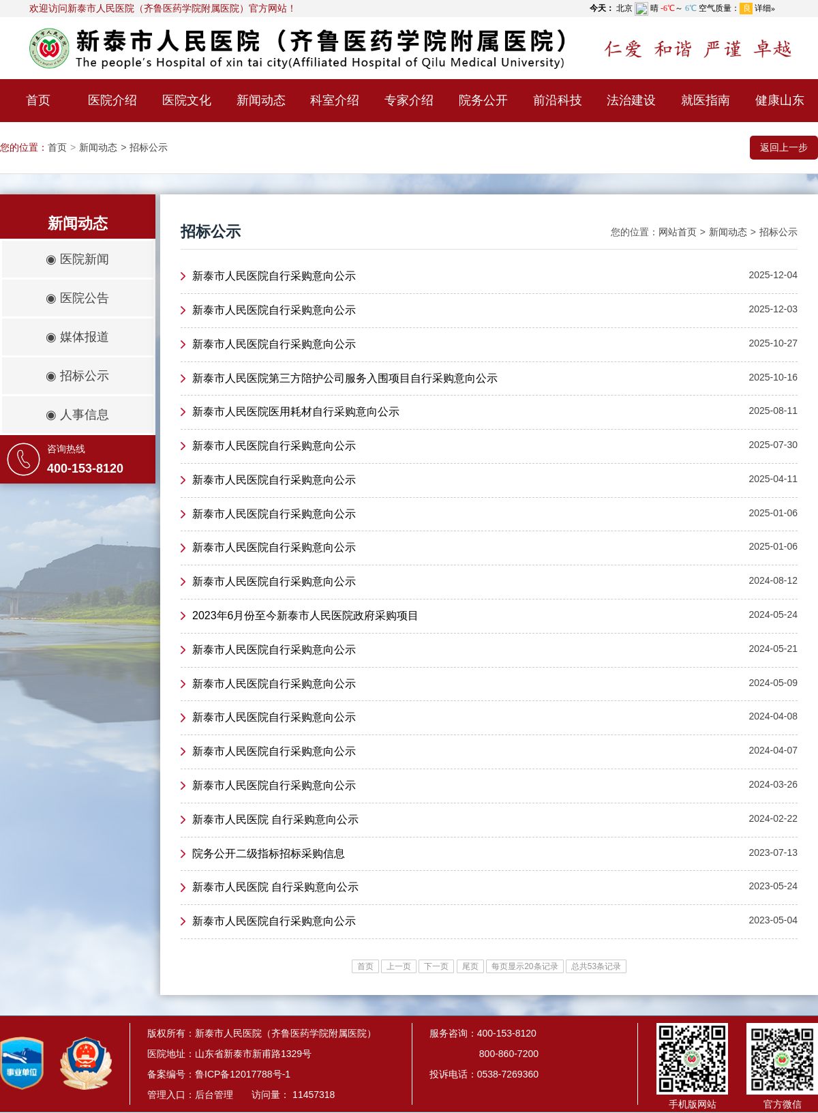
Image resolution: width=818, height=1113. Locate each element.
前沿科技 (557, 100)
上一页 (399, 966)
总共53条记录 (596, 966)
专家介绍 (409, 100)
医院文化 (186, 100)
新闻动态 (261, 100)
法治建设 (631, 100)
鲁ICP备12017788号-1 (242, 1074)
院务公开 (483, 100)
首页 (38, 100)
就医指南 (705, 100)
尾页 (470, 966)
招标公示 (149, 147)
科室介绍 (334, 100)
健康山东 (779, 100)
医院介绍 (112, 100)
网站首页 (677, 231)
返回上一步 (784, 147)
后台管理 (214, 1094)
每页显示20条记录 (524, 966)
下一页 (436, 966)
